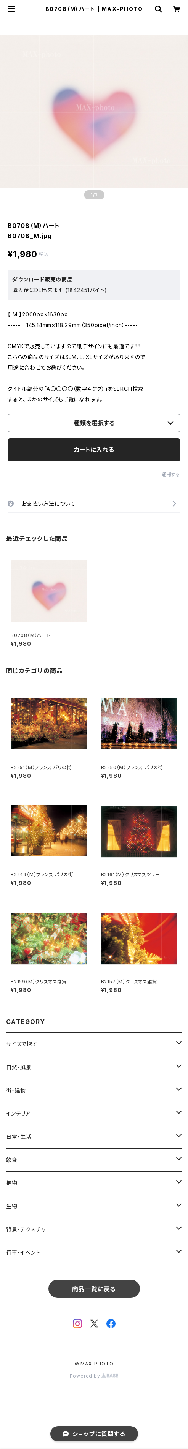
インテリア (18, 1113)
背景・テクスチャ (25, 1229)
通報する (171, 474)
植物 (12, 1183)
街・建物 (16, 1090)
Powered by (94, 1376)
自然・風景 (19, 1067)
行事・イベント (23, 1252)
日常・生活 (19, 1136)
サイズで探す (22, 1044)
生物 (12, 1206)
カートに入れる (94, 450)
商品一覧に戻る (94, 1289)
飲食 (12, 1160)
